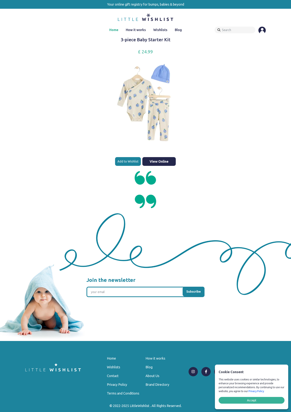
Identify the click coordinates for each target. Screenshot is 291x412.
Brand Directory (157, 384)
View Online (159, 161)
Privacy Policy (117, 384)
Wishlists (160, 30)
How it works (136, 30)
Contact (113, 376)
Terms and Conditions (123, 393)
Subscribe (193, 291)
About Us (152, 376)
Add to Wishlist (127, 161)
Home (113, 30)
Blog (178, 30)
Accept (251, 400)
